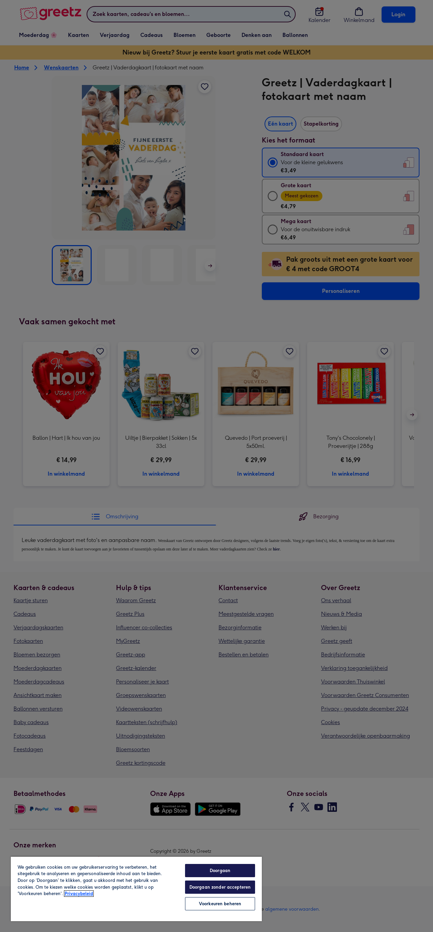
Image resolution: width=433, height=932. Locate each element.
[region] (136, 888)
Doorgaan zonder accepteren (220, 887)
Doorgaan (220, 870)
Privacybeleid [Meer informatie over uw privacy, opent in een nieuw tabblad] (79, 893)
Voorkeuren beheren (220, 903)
